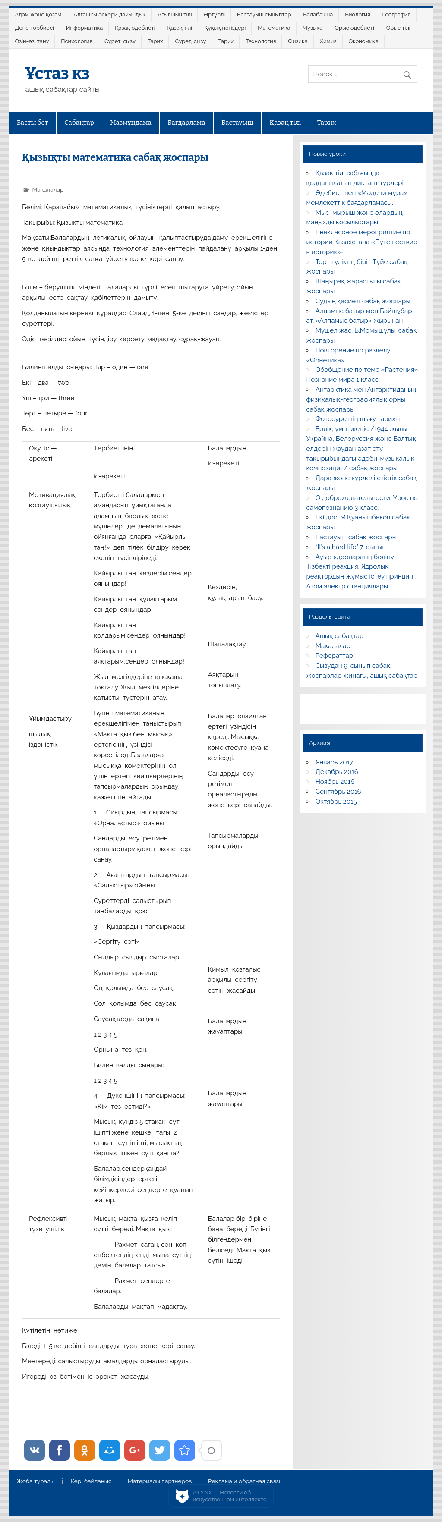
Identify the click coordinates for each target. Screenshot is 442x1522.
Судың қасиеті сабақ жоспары (363, 301)
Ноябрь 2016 (335, 782)
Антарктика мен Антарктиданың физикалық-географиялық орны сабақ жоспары (361, 399)
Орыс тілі (398, 28)
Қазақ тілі (179, 28)
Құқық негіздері (225, 28)
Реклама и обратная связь (245, 1481)
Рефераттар (335, 656)
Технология (261, 41)
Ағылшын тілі (175, 14)
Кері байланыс (90, 1481)
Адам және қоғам (38, 14)
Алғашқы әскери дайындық (109, 14)
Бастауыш (237, 122)
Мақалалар (47, 189)
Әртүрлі (214, 14)
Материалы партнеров (160, 1481)
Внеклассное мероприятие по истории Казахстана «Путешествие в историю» (361, 242)
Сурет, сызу (120, 41)
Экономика (364, 41)
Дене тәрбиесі (34, 28)
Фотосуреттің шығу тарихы (358, 419)
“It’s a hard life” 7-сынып (351, 547)
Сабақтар (79, 122)
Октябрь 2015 (336, 801)
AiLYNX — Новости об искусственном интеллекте (230, 1496)
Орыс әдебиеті (354, 28)
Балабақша (318, 14)
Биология (357, 14)
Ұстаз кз (57, 73)
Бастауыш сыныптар (264, 14)
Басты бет (32, 122)
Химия (328, 41)
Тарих (155, 41)
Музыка (313, 28)
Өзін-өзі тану (32, 41)
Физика (297, 41)
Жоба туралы (35, 1481)
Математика (274, 28)
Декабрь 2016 (337, 772)
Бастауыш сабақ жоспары (356, 537)
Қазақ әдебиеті (135, 28)
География (396, 14)
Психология (76, 41)
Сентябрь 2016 (338, 792)
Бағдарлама (186, 122)
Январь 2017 (334, 762)
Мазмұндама (131, 122)
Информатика (84, 28)
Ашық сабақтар (340, 636)
